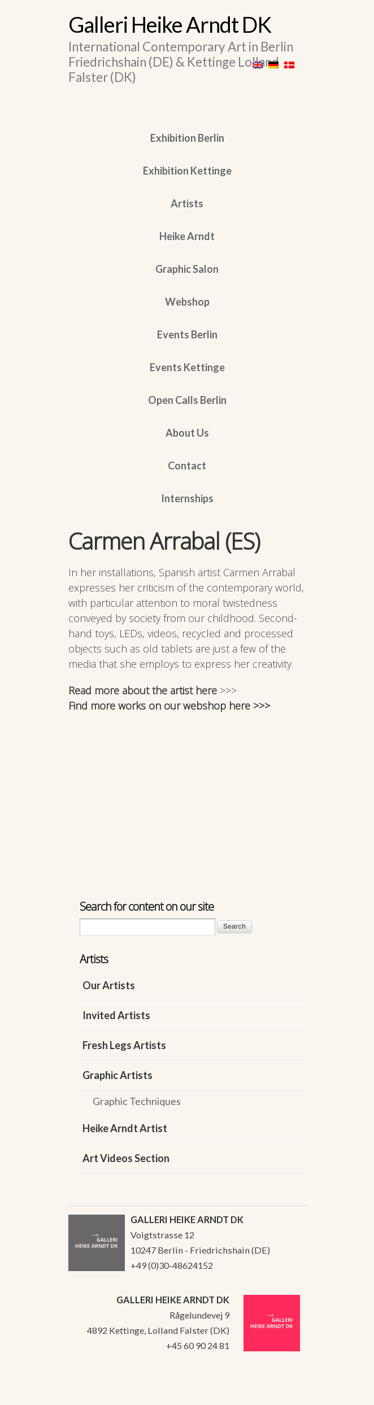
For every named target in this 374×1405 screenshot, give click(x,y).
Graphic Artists (117, 1075)
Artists (187, 203)
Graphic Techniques (137, 1101)
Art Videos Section (125, 1158)
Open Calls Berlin (187, 400)
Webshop (187, 301)
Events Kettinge (187, 367)
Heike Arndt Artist (124, 1128)
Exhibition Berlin (187, 138)
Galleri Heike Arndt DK (169, 24)
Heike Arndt (187, 236)
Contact (187, 465)
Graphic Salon (187, 269)
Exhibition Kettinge (187, 170)
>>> (228, 690)
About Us (187, 433)
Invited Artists (116, 1015)
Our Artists (108, 985)
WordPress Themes (284, 1393)
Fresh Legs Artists (124, 1045)
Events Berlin (187, 334)
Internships (187, 498)
